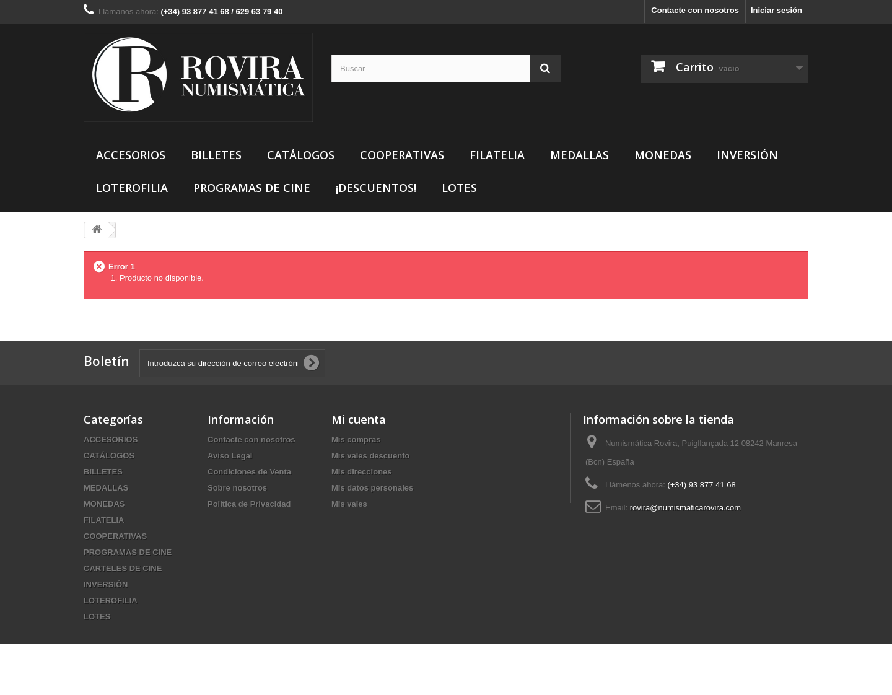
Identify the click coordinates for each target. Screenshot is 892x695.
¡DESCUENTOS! (376, 187)
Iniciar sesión (776, 10)
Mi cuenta (358, 419)
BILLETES (216, 154)
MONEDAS (662, 154)
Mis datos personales (372, 487)
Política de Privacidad (249, 504)
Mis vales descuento (370, 455)
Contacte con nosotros (695, 10)
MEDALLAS (579, 154)
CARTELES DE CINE (123, 568)
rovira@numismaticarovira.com (685, 507)
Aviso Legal (230, 455)
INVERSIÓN (747, 154)
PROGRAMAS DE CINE (251, 187)
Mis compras (355, 439)
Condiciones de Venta (249, 471)
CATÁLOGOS (300, 154)
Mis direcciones (361, 471)
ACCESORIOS (130, 154)
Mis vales (349, 504)
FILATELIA (497, 154)
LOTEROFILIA (132, 187)
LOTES (459, 187)
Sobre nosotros (237, 487)
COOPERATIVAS (402, 154)
